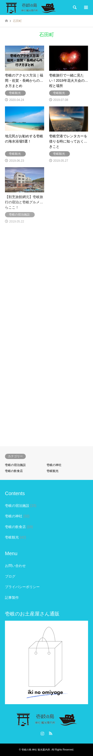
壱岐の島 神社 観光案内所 (36, 749)
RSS (50, 733)
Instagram (42, 733)
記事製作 (12, 598)
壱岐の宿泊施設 (15, 465)
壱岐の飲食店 (14, 471)
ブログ (10, 576)
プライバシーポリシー (22, 587)
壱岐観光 (53, 471)
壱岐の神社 (54, 465)
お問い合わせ (15, 566)
